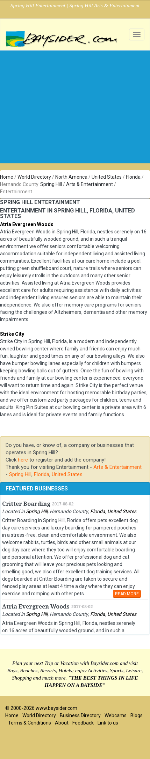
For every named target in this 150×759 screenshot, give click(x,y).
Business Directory (80, 715)
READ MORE (127, 593)
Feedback (83, 723)
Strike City (12, 334)
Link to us (108, 723)
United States (107, 177)
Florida (133, 177)
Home (6, 177)
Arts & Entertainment (89, 184)
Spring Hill (51, 184)
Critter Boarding (26, 504)
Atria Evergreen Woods (26, 224)
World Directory (34, 177)
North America (71, 177)
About (62, 723)
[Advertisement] (72, 98)
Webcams (116, 715)
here (23, 460)
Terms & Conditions (29, 723)
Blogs (136, 715)
